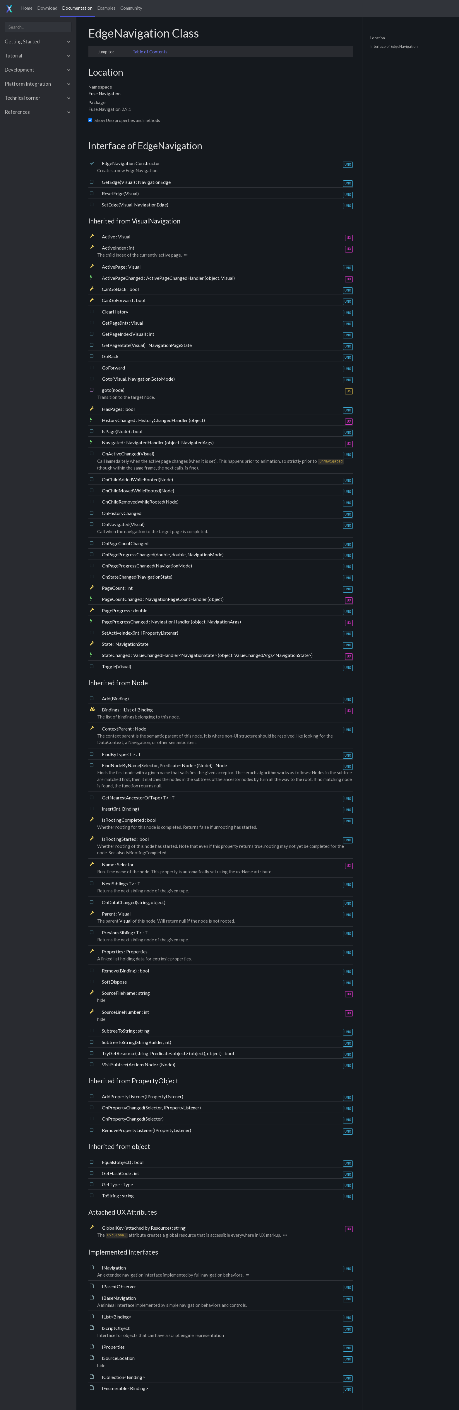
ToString (111, 1195)
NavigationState (131, 644)
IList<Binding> (116, 1316)
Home (26, 8)
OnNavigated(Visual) (123, 524)
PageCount (113, 588)
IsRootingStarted (119, 839)
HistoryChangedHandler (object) (171, 420)
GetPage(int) (115, 323)
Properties (113, 951)
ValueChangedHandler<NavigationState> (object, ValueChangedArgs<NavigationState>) (223, 655)
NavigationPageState (170, 345)
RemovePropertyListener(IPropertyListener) (146, 1130)
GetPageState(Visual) (124, 345)
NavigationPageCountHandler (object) (184, 599)
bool (134, 289)
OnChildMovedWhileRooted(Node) (138, 490)
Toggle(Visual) (116, 666)
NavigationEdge (154, 182)
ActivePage (114, 267)
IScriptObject (116, 1328)
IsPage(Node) (116, 431)
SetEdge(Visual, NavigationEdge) (135, 204)
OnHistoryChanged (121, 513)
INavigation (114, 1267)
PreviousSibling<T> (122, 932)
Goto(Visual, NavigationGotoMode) (138, 379)
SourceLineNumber (122, 1012)
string (144, 993)
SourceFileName (119, 993)
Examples (106, 8)
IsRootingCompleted (123, 820)
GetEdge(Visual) (119, 182)
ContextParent (117, 728)
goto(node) (113, 390)
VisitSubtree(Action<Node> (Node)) (138, 1064)
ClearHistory (115, 311)
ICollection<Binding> (123, 1377)
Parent (109, 913)
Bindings (111, 709)
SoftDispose (114, 981)
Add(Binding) (115, 698)
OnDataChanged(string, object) (133, 902)
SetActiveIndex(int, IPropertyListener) (140, 632)
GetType (111, 1184)
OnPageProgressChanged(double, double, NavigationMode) (163, 554)
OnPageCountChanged (125, 543)
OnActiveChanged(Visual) (128, 453)
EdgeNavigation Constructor (131, 163)
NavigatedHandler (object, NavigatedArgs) (170, 442)
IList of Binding (137, 709)
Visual (124, 236)
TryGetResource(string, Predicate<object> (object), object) (162, 1053)
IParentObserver (119, 1286)
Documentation (77, 8)
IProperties (113, 1347)
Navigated (113, 442)
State (107, 644)
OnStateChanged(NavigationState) (137, 576)
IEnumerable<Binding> (125, 1388)
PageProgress (116, 610)
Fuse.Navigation (104, 93)
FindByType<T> (119, 754)
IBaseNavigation (119, 1298)
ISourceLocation (118, 1358)
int (131, 247)
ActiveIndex (114, 247)
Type (128, 1184)
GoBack (110, 356)
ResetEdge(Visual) (120, 193)
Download (47, 8)
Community (131, 8)
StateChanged (116, 655)
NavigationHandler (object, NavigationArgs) (196, 621)
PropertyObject (155, 1081)
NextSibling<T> (118, 883)
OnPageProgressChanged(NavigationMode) (147, 565)
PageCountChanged (122, 599)
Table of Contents (150, 51)
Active (109, 236)
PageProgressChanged (125, 621)
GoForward (113, 367)
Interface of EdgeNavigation (394, 46)
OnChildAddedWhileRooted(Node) (137, 479)
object (141, 1146)
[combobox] (38, 26)
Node (140, 683)
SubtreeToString (119, 1030)
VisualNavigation (156, 221)
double (140, 610)
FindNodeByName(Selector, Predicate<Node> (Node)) (157, 765)
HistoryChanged (119, 420)
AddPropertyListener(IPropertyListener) (142, 1096)
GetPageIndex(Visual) (124, 334)
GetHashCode (117, 1173)
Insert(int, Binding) (120, 808)
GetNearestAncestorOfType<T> (135, 797)
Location (377, 37)
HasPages (112, 409)
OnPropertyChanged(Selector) (133, 1118)
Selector (125, 864)
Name (108, 864)
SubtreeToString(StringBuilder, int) (136, 1042)
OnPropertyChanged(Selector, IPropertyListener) (151, 1107)
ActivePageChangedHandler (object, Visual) (190, 278)
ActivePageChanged (123, 278)
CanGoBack (114, 289)
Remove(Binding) (120, 970)
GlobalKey (113, 1228)
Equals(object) (117, 1162)
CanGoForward (118, 300)
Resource (160, 1228)
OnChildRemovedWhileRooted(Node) (140, 501)
